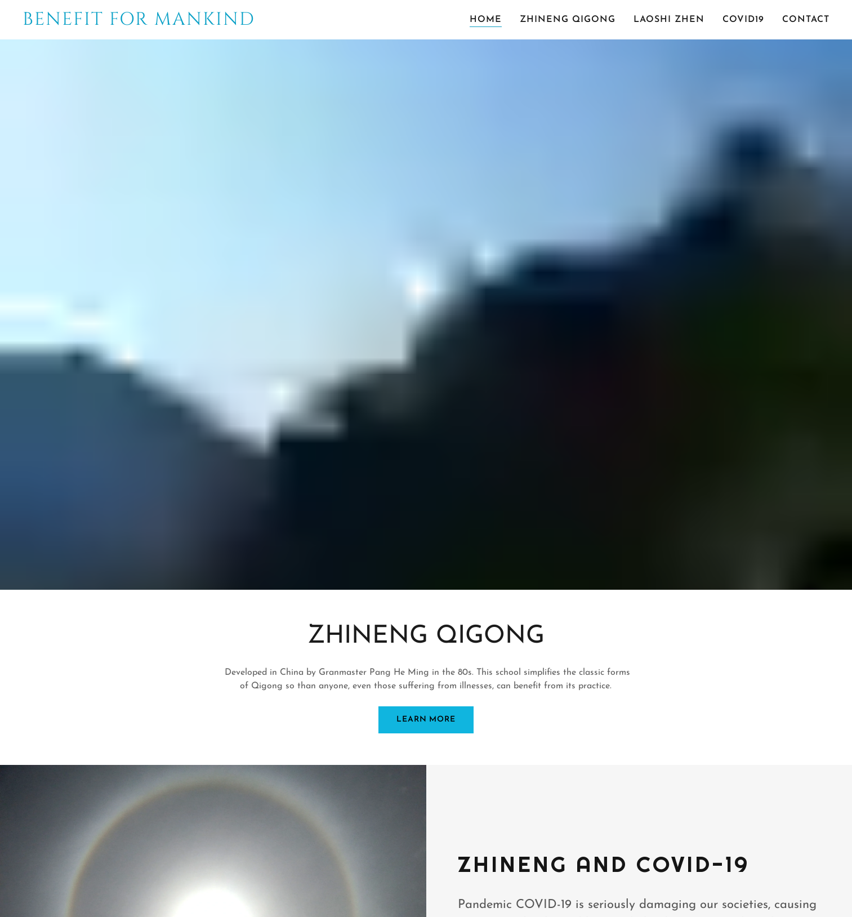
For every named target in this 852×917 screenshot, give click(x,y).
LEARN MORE (426, 719)
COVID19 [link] (743, 19)
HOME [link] (486, 19)
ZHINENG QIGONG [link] (567, 19)
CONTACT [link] (805, 19)
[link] (147, 22)
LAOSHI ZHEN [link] (669, 19)
